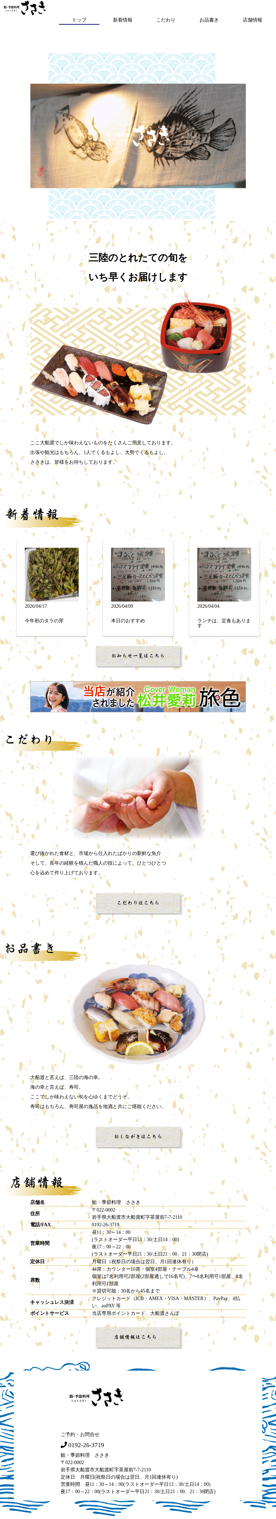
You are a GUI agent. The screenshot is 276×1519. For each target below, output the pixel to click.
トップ (79, 19)
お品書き (209, 19)
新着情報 (122, 19)
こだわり (165, 19)
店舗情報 (252, 19)
